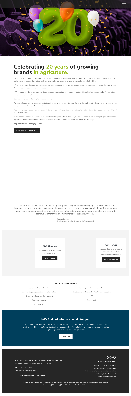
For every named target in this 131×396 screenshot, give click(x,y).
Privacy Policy (56, 385)
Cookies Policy (47, 385)
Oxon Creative (69, 388)
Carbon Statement (83, 385)
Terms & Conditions (66, 385)
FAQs (75, 385)
